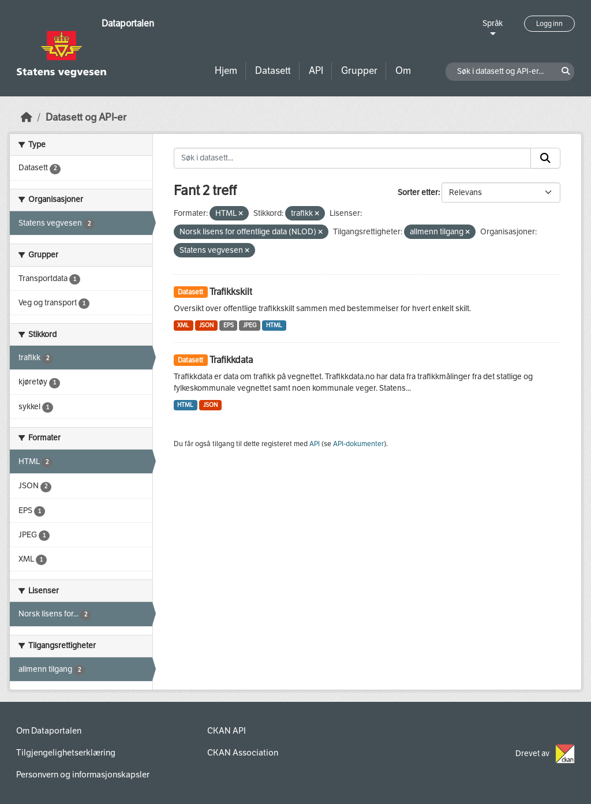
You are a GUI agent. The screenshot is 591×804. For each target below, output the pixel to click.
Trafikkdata (231, 359)
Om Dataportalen (48, 731)
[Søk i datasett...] (353, 158)
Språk (492, 23)
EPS (228, 325)
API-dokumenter (358, 444)
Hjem (226, 71)
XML (183, 325)
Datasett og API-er (86, 117)
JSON (206, 325)
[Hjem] (26, 117)
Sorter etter (418, 192)
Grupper (359, 71)
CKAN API (226, 731)
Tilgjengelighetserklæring (65, 752)
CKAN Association (242, 752)
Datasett (273, 71)
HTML (274, 325)
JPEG (249, 325)
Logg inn (549, 24)
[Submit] (545, 158)
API (316, 71)
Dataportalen (128, 23)
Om (403, 71)
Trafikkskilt (231, 291)
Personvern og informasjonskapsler (82, 774)
